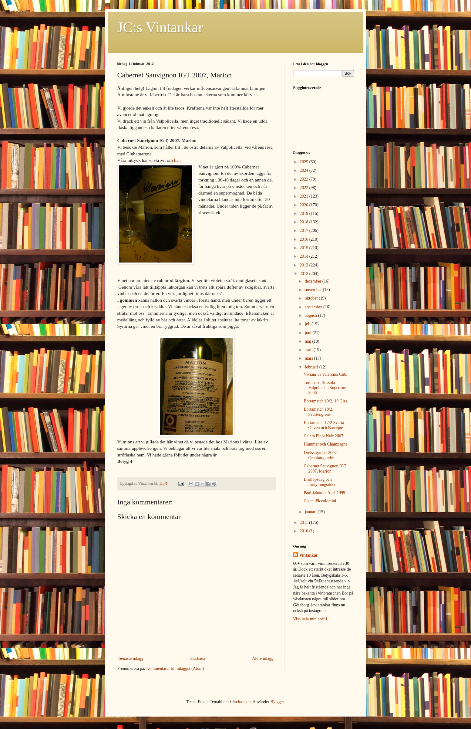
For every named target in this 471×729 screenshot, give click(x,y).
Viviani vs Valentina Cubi (325, 374)
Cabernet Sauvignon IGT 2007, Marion (325, 468)
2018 (304, 222)
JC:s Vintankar (160, 27)
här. (177, 160)
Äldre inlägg (262, 658)
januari (311, 512)
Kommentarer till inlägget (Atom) (175, 668)
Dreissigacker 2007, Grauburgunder (321, 455)
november (314, 289)
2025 (304, 162)
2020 (304, 205)
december (313, 281)
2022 (304, 187)
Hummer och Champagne (325, 444)
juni (308, 333)
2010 (304, 531)
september (314, 307)
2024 (304, 170)
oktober (312, 298)
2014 (304, 256)
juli (308, 324)
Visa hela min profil (310, 619)
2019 (304, 213)
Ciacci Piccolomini (320, 501)
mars (309, 358)
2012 (304, 273)
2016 (304, 239)
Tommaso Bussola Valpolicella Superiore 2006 (325, 387)
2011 (304, 522)
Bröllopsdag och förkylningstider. (320, 482)
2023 (304, 179)
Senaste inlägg (131, 658)
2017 (304, 230)
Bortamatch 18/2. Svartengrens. (318, 412)
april (309, 350)
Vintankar (308, 555)
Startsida (197, 658)
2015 (304, 248)
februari (312, 367)
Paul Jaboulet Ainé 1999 (324, 492)
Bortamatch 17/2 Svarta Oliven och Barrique (324, 425)
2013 (304, 265)
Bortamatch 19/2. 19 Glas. (326, 401)
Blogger (277, 702)
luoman (244, 702)
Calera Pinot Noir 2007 (323, 436)
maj (308, 341)
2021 (304, 196)
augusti (311, 315)
